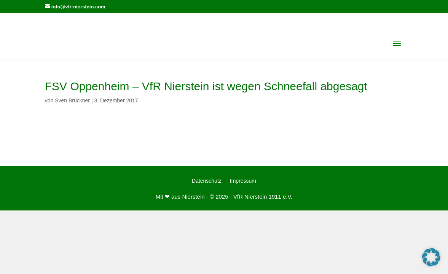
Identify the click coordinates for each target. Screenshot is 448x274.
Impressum (243, 181)
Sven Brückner (72, 100)
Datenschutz (207, 181)
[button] (431, 257)
